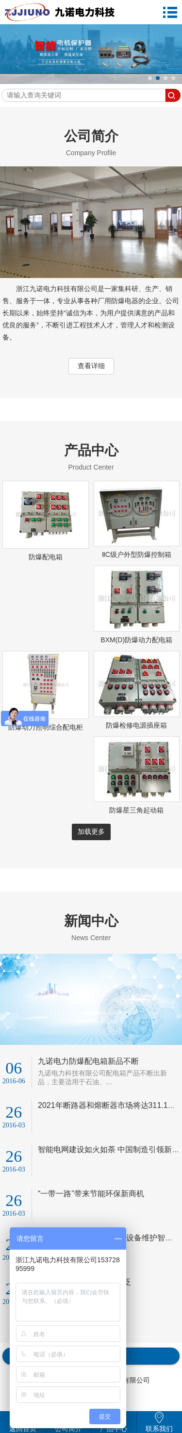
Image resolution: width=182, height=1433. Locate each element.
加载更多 (91, 831)
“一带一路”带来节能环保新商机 (91, 1193)
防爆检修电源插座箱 (136, 725)
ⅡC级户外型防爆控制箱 (136, 554)
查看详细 (91, 366)
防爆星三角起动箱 (136, 810)
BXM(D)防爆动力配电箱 (136, 640)
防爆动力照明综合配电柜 (45, 727)
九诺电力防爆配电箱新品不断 (88, 1061)
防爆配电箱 (46, 557)
